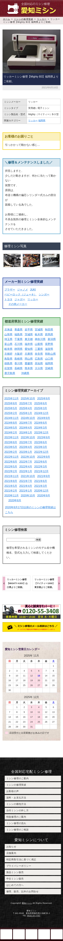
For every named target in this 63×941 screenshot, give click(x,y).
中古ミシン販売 (15, 878)
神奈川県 (40, 339)
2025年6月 (40, 403)
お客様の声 (12, 791)
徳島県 (8, 363)
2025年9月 (43, 398)
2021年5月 (10, 485)
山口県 (49, 358)
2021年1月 (25, 490)
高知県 (39, 363)
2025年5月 (10, 408)
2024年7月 (25, 422)
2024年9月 (43, 418)
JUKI (33, 289)
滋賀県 (49, 348)
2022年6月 (40, 461)
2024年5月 (10, 427)
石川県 (18, 344)
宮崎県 (49, 368)
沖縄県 (25, 373)
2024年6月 (40, 422)
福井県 (29, 344)
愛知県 (29, 348)
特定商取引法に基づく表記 (21, 859)
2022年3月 (40, 466)
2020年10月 (28, 495)
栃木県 (39, 334)
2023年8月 (10, 442)
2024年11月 (11, 418)
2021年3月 (40, 485)
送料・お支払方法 (16, 797)
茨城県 (29, 334)
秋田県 (49, 329)
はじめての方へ (15, 885)
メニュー (57, 934)
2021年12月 (41, 471)
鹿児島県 (9, 373)
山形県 (8, 334)
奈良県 (39, 353)
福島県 (18, 334)
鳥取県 (8, 358)
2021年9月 (43, 476)
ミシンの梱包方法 (16, 804)
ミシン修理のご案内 (17, 778)
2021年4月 (25, 485)
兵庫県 (29, 353)
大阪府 (18, 353)
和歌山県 (50, 353)
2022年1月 (25, 471)
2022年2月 (10, 471)
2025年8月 (10, 403)
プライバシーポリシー (18, 865)
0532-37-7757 (33, 916)
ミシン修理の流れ (16, 823)
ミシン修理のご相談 (17, 829)
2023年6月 (40, 442)
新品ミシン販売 (15, 872)
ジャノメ (22, 289)
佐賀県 (8, 368)
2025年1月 (25, 413)
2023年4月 (25, 447)
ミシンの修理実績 (23, 19)
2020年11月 (11, 495)
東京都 (29, 339)
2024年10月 (28, 418)
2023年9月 (43, 437)
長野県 (49, 344)
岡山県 (29, 358)
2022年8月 (10, 461)
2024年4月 (25, 427)
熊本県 (29, 368)
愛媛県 (29, 363)
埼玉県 (8, 339)
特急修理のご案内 (16, 816)
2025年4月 (25, 408)
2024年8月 (10, 422)
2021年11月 (11, 476)
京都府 (8, 353)
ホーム (6, 19)
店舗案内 (11, 853)
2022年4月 (25, 466)
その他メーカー (17, 304)
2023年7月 (25, 442)
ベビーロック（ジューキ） (20, 294)
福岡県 (41, 120)
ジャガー (19, 299)
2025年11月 (11, 398)
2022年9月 (43, 456)
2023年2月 (10, 451)
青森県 (18, 329)
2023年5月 (10, 447)
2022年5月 (10, 466)
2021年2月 (10, 490)
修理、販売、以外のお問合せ (22, 891)
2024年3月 (40, 427)
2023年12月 (41, 432)
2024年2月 (10, 432)
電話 (19, 934)
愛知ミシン (27, 903)
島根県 (18, 358)
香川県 (18, 363)
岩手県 (29, 329)
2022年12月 (41, 451)
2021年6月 (40, 481)
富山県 (8, 344)
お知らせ (11, 846)
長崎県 (18, 368)
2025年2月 (10, 413)
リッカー (42, 19)
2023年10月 (28, 437)
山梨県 (39, 344)
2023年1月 (25, 451)
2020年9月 (43, 495)
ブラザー (9, 289)
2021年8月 (10, 481)
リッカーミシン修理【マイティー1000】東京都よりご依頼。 (44, 583)
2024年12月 (41, 413)
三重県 (39, 348)
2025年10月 (28, 398)
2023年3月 (40, 447)
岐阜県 (8, 348)
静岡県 (18, 348)
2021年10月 (28, 476)
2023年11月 (11, 437)
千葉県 (18, 339)
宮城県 (39, 329)
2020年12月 (41, 490)
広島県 (39, 358)
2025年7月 (25, 403)
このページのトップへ (44, 934)
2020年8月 (14, 500)
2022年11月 (11, 456)
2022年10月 (28, 456)
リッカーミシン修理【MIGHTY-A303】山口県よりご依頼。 (17, 583)
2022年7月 (25, 461)
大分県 (39, 368)
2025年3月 (40, 408)
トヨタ (8, 299)
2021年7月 (25, 481)
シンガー (44, 294)
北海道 (8, 329)
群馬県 (49, 334)
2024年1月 (25, 432)
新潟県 (52, 339)
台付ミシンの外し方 (17, 810)
